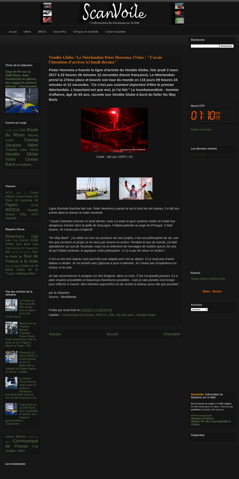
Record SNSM (29, 240)
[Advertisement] (114, 43)
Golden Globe (12, 130)
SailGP (14, 140)
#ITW (193, 415)
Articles (10, 436)
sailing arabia (25, 273)
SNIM (10, 244)
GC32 (34, 205)
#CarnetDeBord (221, 421)
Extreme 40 (29, 200)
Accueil (112, 334)
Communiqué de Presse (78, 315)
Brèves (22, 436)
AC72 (10, 192)
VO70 (34, 214)
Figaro (18, 204)
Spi (8, 251)
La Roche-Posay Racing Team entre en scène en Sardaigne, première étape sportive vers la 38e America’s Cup (20, 388)
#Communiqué (204, 415)
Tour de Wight (13, 266)
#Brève (195, 421)
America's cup (21, 236)
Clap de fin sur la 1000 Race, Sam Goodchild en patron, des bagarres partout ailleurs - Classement (21, 79)
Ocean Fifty (18, 214)
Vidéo (21, 450)
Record (33, 135)
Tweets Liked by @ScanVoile (208, 278)
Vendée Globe (145, 315)
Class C (23, 193)
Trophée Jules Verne (21, 149)
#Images (196, 418)
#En (207, 421)
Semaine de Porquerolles (24, 248)
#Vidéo (195, 424)
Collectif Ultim (24, 196)
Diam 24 (13, 200)
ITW (111, 315)
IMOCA (101, 315)
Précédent (172, 334)
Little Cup (12, 240)
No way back (125, 315)
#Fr (203, 421)
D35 (35, 196)
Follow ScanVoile (201, 129)
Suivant (55, 334)
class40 (10, 218)
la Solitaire (24, 164)
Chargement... (199, 154)
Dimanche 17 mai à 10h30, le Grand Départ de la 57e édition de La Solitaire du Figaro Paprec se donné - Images (21, 362)
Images (11, 450)
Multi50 (33, 210)
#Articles (208, 418)
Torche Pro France (22, 252)
